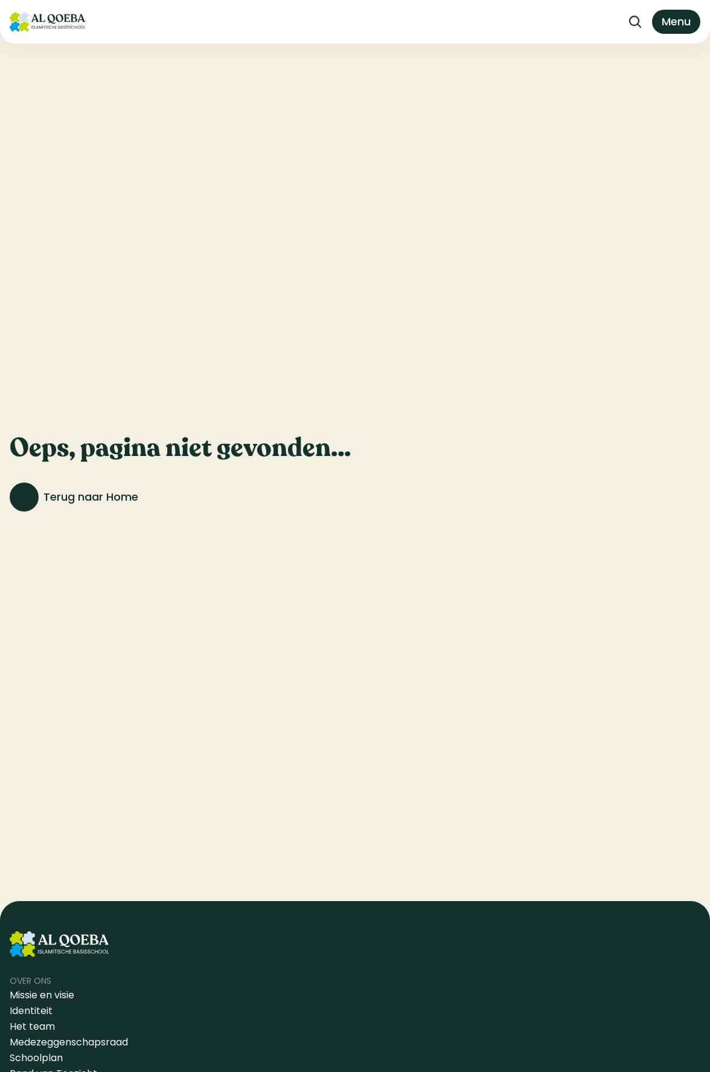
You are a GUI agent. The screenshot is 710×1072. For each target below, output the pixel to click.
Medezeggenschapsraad (69, 1042)
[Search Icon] (635, 22)
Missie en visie (43, 995)
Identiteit (31, 1011)
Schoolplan (36, 1058)
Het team (32, 1026)
